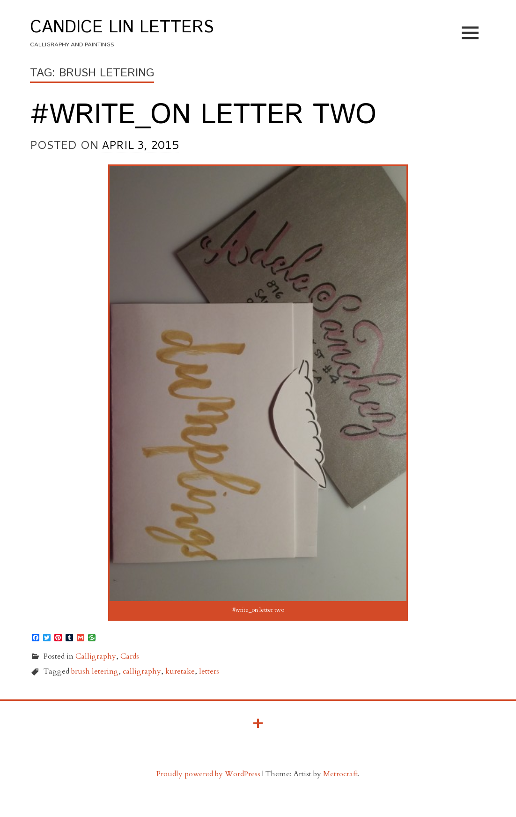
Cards (129, 656)
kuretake (180, 671)
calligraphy (142, 671)
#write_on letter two (203, 115)
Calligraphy (95, 656)
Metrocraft (340, 774)
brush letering (94, 671)
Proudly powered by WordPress (208, 774)
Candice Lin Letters (122, 27)
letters (209, 671)
